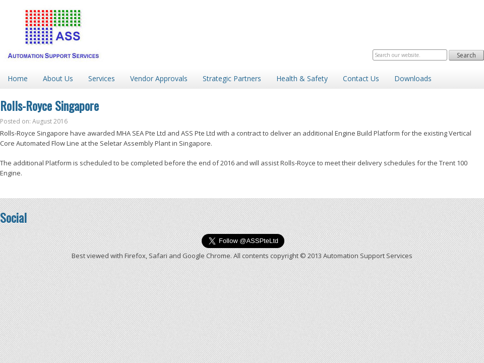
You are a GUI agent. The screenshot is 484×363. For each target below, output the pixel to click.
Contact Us (361, 78)
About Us (58, 78)
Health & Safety (302, 78)
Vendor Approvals (159, 78)
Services (101, 78)
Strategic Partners (232, 78)
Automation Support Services (53, 34)
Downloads (413, 78)
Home (18, 78)
